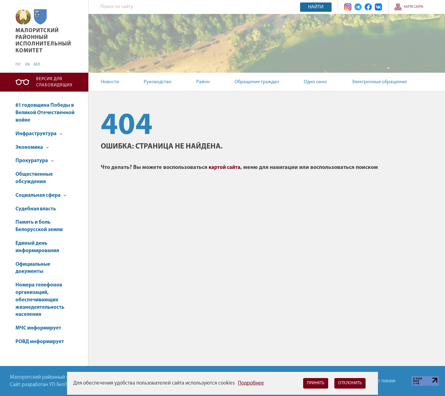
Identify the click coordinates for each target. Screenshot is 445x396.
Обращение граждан (257, 82)
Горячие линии (378, 381)
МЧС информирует (38, 328)
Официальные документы (32, 268)
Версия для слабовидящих (54, 82)
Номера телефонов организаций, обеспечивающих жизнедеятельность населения (39, 299)
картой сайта (224, 167)
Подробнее (251, 383)
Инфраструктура (38, 133)
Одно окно (315, 82)
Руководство (158, 82)
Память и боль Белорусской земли (39, 226)
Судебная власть (35, 209)
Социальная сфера (40, 195)
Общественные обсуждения (34, 178)
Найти (316, 7)
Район (203, 82)
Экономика (32, 147)
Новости (110, 82)
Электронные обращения (379, 82)
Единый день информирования (37, 247)
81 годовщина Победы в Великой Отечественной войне (44, 113)
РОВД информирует (39, 341)
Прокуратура (34, 160)
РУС (18, 65)
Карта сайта (413, 7)
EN (27, 65)
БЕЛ (37, 65)
